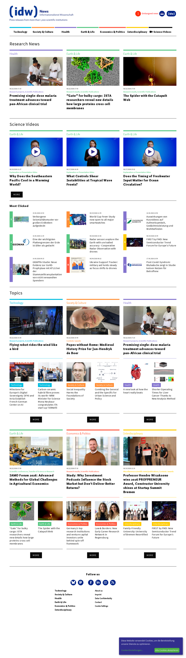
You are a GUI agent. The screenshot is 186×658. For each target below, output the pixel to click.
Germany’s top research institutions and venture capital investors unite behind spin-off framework (78, 536)
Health (65, 32)
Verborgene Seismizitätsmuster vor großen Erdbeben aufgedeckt (45, 221)
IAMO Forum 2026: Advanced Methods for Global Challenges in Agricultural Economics (33, 479)
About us (98, 591)
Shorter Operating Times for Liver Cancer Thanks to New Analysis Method (163, 394)
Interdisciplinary (136, 32)
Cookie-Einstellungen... (132, 650)
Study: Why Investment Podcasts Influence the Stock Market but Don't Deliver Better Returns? (91, 481)
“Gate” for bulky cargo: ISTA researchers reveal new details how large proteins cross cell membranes (90, 102)
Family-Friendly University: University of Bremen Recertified (135, 531)
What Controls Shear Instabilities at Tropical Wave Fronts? (89, 180)
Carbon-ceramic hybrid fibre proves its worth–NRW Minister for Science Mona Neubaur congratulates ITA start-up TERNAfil (49, 398)
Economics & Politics (111, 32)
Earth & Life (86, 32)
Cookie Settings (101, 606)
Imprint (98, 594)
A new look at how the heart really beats (135, 391)
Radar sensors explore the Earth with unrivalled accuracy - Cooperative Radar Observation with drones (104, 245)
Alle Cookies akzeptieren (167, 650)
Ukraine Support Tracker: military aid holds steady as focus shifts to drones (104, 265)
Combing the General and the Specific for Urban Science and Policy (107, 394)
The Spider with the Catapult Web (145, 97)
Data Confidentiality (103, 598)
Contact (98, 602)
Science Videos (160, 32)
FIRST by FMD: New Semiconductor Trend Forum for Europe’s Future (161, 242)
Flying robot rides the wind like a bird (33, 346)
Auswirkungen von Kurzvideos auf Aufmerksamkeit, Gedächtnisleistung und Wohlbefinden (159, 223)
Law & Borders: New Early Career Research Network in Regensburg (107, 533)
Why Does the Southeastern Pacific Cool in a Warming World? (31, 180)
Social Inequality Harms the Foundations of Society (76, 394)
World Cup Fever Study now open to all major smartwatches (102, 219)
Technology (20, 32)
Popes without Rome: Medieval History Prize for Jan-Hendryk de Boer (90, 349)
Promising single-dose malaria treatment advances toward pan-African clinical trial (33, 99)
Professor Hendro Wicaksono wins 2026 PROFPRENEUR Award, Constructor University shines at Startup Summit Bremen (146, 483)
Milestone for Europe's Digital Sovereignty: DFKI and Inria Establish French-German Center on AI (22, 397)
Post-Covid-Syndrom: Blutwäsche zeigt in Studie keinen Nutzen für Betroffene (161, 267)
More (16, 194)
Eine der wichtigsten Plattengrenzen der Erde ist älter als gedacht (46, 242)
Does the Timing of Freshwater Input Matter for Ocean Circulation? (146, 180)
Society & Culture (42, 32)
